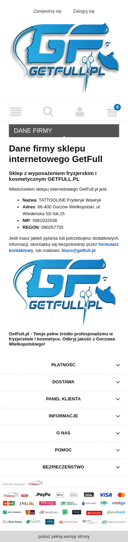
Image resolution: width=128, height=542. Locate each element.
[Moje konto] (80, 112)
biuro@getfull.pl (79, 250)
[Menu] (16, 112)
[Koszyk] (112, 111)
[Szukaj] (48, 111)
